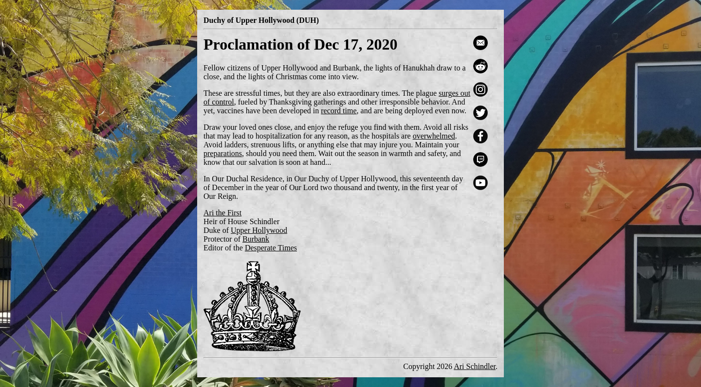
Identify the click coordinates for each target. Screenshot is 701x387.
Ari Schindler (475, 366)
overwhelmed (434, 136)
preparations (222, 153)
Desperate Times (271, 248)
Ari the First (222, 213)
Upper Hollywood (259, 230)
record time (338, 110)
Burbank (255, 239)
